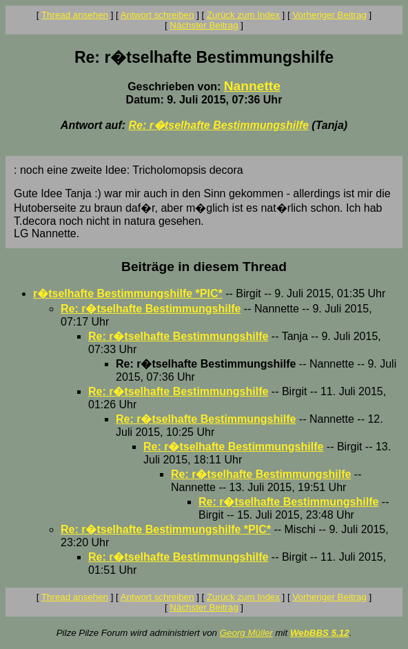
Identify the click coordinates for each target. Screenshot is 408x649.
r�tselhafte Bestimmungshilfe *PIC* (128, 293)
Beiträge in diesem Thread (204, 266)
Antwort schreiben (157, 15)
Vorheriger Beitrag (329, 15)
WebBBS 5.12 (319, 633)
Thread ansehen (74, 15)
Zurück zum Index (243, 15)
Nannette (252, 86)
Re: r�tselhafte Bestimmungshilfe (218, 125)
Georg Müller (246, 633)
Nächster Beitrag (204, 25)
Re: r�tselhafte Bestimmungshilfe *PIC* (166, 529)
